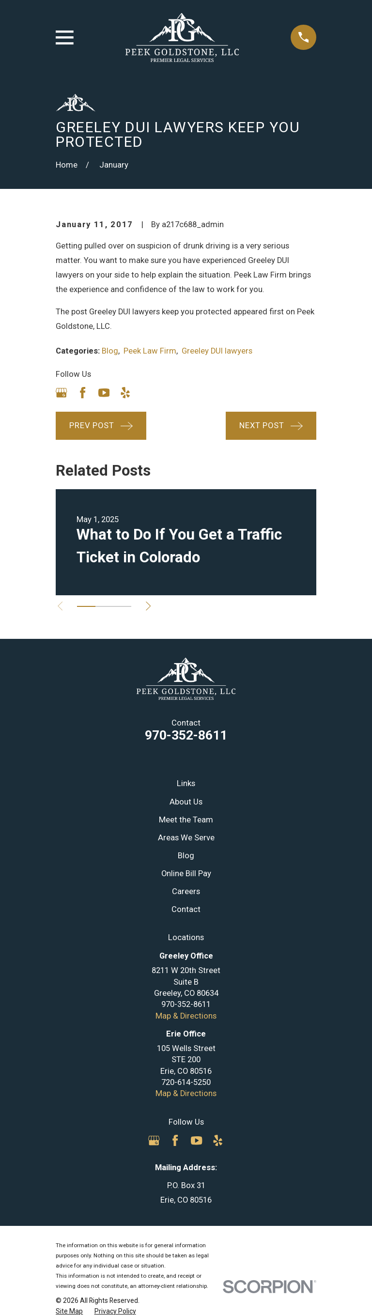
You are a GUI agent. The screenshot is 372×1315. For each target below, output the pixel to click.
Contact (186, 909)
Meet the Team (186, 819)
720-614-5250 (186, 1082)
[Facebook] (82, 392)
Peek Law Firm (150, 351)
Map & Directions (186, 1016)
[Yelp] (125, 392)
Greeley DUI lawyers (217, 351)
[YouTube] (103, 392)
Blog (110, 351)
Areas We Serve (186, 837)
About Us (186, 801)
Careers (186, 891)
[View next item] (148, 606)
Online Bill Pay (186, 873)
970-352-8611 (186, 735)
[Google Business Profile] (61, 392)
